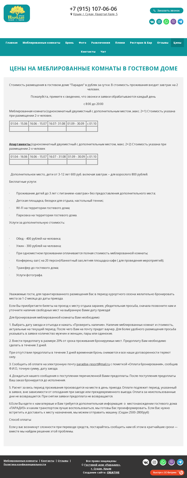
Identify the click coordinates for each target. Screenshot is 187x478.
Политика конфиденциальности (25, 464)
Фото (82, 42)
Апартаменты (19, 144)
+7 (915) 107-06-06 (93, 8)
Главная (12, 42)
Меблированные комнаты (41, 42)
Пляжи (120, 42)
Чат (103, 51)
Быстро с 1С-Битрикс (165, 472)
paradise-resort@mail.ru (93, 364)
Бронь (69, 42)
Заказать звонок (167, 10)
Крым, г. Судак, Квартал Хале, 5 (95, 14)
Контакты (88, 51)
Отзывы (162, 42)
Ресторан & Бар (141, 42)
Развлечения (100, 42)
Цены (177, 42)
